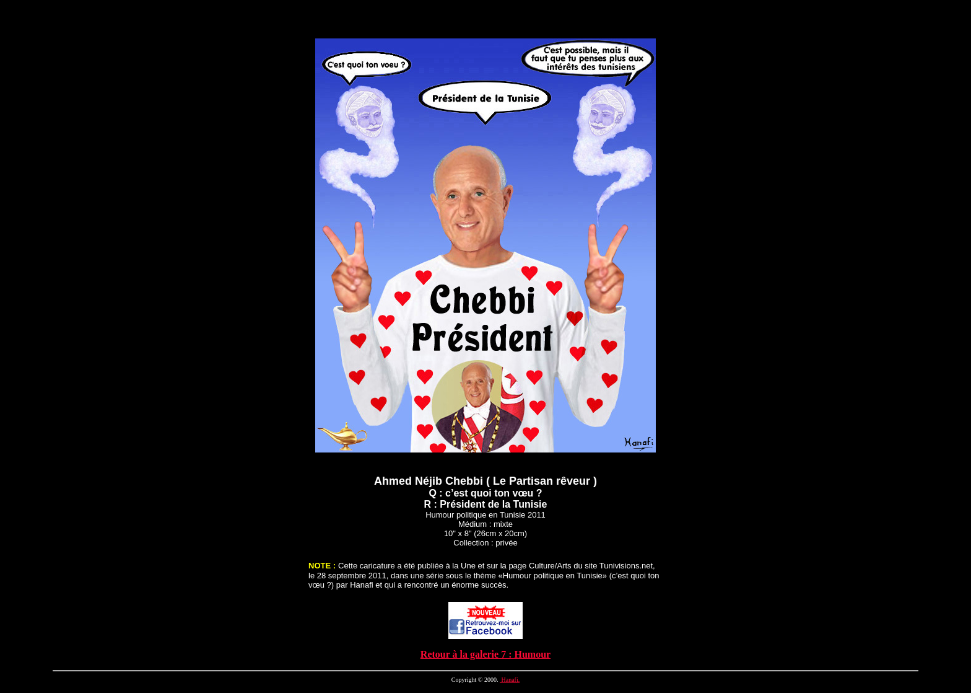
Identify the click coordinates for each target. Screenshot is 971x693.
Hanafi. (510, 679)
